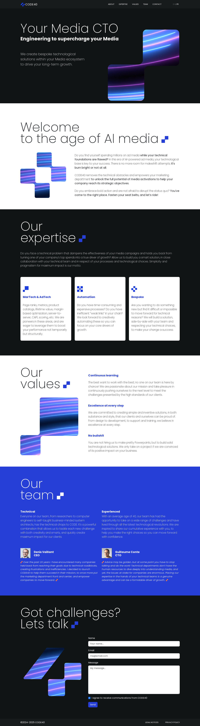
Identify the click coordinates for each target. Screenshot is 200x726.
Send (93, 704)
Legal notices (151, 722)
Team (145, 4)
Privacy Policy (172, 722)
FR (178, 4)
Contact (156, 4)
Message (93, 662)
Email (91, 650)
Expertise (123, 4)
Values (135, 4)
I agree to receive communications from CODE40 (119, 698)
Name (91, 638)
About (111, 4)
